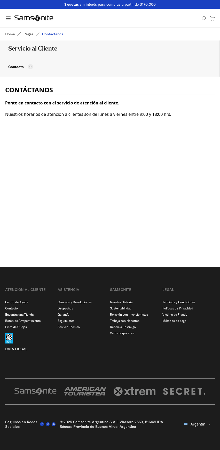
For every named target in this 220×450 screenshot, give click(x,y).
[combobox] (198, 424)
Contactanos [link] (52, 34)
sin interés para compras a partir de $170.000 (110, 4)
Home (10, 34)
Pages (28, 34)
